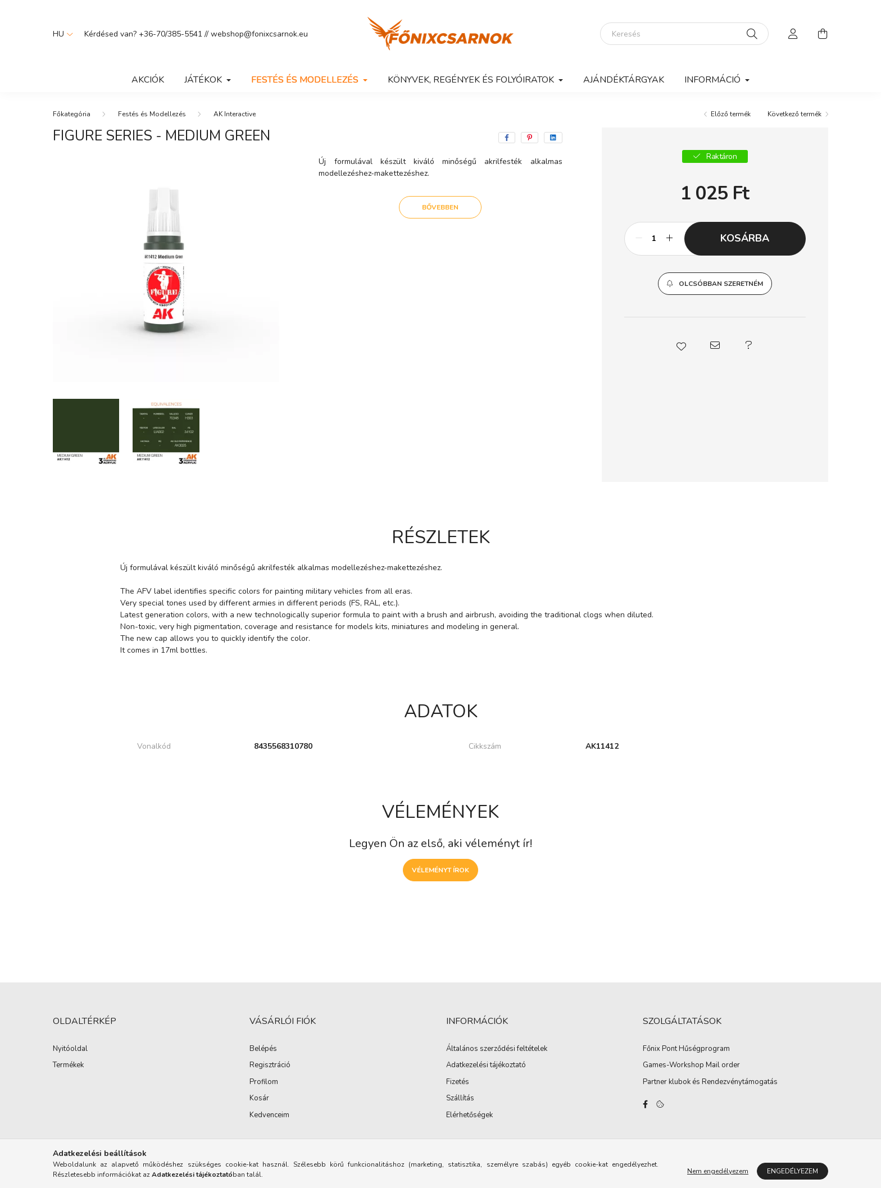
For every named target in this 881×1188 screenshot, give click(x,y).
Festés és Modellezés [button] (306, 80)
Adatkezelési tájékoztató (486, 1065)
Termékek (68, 1065)
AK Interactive (235, 114)
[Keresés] (684, 33)
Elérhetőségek (469, 1115)
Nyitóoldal (70, 1049)
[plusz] (669, 238)
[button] (715, 283)
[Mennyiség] (654, 238)
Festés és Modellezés (152, 114)
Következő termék (794, 114)
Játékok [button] (204, 80)
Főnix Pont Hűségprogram (686, 1049)
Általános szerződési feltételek (496, 1049)
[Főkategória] (71, 114)
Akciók (147, 80)
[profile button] (793, 33)
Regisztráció (269, 1065)
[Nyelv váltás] (60, 33)
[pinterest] (529, 137)
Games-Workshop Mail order (691, 1065)
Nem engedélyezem (717, 1171)
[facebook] (506, 137)
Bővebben (440, 207)
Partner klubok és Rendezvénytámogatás (710, 1082)
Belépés (263, 1049)
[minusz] (638, 238)
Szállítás (460, 1098)
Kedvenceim (269, 1115)
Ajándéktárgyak (623, 80)
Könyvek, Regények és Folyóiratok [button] (472, 80)
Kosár (259, 1098)
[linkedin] (553, 137)
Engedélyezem (792, 1171)
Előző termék (731, 114)
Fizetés (457, 1082)
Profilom (263, 1082)
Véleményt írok (440, 870)
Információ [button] (713, 80)
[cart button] (822, 33)
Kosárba (744, 238)
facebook (645, 1104)
